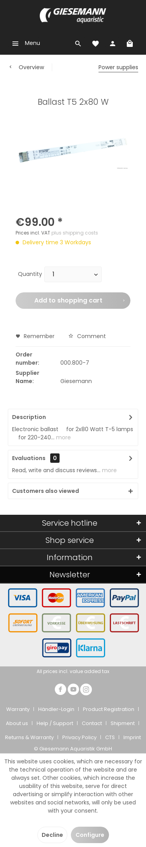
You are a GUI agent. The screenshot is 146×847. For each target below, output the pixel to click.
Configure (90, 835)
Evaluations (29, 458)
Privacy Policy (79, 737)
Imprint (132, 737)
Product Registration (108, 709)
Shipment (123, 723)
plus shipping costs (74, 232)
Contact (92, 723)
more (63, 437)
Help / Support (55, 723)
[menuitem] (24, 43)
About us (17, 723)
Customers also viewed (45, 491)
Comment (87, 336)
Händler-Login (56, 709)
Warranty (18, 709)
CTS (110, 737)
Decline (52, 835)
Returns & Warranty (29, 737)
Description (29, 417)
